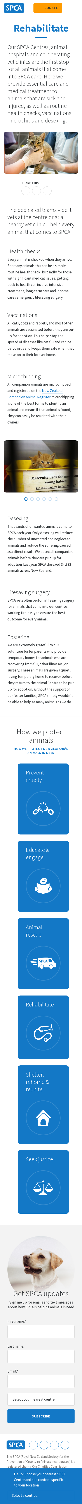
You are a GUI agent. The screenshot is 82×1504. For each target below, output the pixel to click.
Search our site (67, 7)
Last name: (15, 1346)
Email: (12, 1371)
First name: (16, 1321)
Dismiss (77, 1473)
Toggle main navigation (75, 8)
